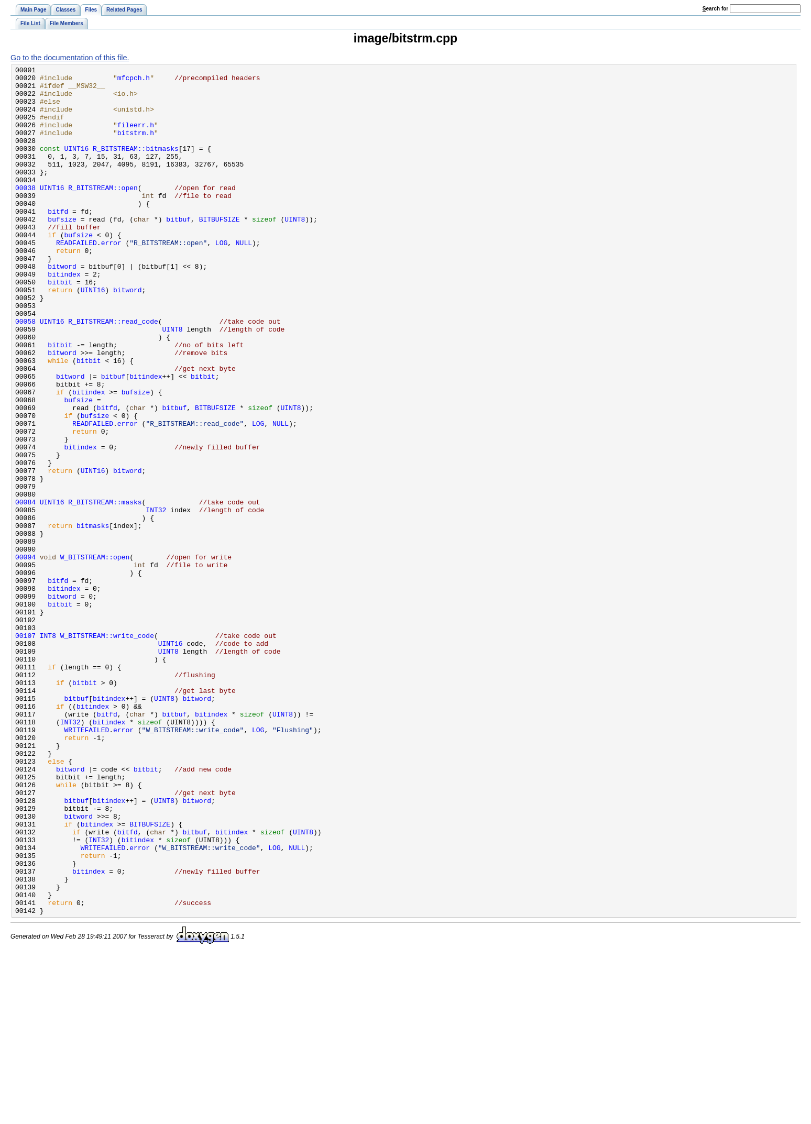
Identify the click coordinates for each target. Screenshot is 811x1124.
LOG (221, 278)
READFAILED (76, 278)
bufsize (62, 250)
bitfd (58, 241)
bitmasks (92, 618)
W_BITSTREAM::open (94, 655)
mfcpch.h (133, 80)
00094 (25, 655)
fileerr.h (135, 137)
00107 (25, 750)
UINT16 (76, 165)
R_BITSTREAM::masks (104, 589)
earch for (715, 9)
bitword (62, 307)
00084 (25, 589)
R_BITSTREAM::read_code (113, 373)
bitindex (64, 316)
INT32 (156, 599)
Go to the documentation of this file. (69, 57)
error (111, 278)
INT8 (48, 750)
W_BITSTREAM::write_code (107, 750)
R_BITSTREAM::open (102, 212)
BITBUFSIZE (219, 250)
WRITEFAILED (86, 863)
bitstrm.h (135, 146)
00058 (25, 373)
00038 (25, 212)
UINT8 (294, 250)
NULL (244, 278)
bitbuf (178, 250)
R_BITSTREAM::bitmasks (136, 165)
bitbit (60, 325)
